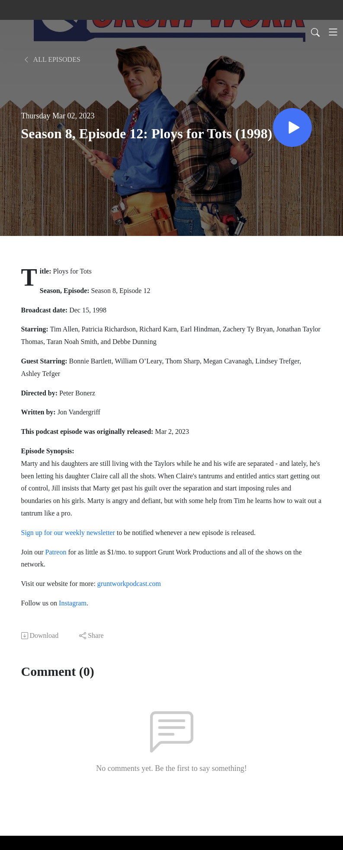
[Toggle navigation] (333, 32)
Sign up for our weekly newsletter (68, 532)
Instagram (73, 603)
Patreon (56, 552)
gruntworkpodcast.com (128, 583)
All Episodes (51, 59)
